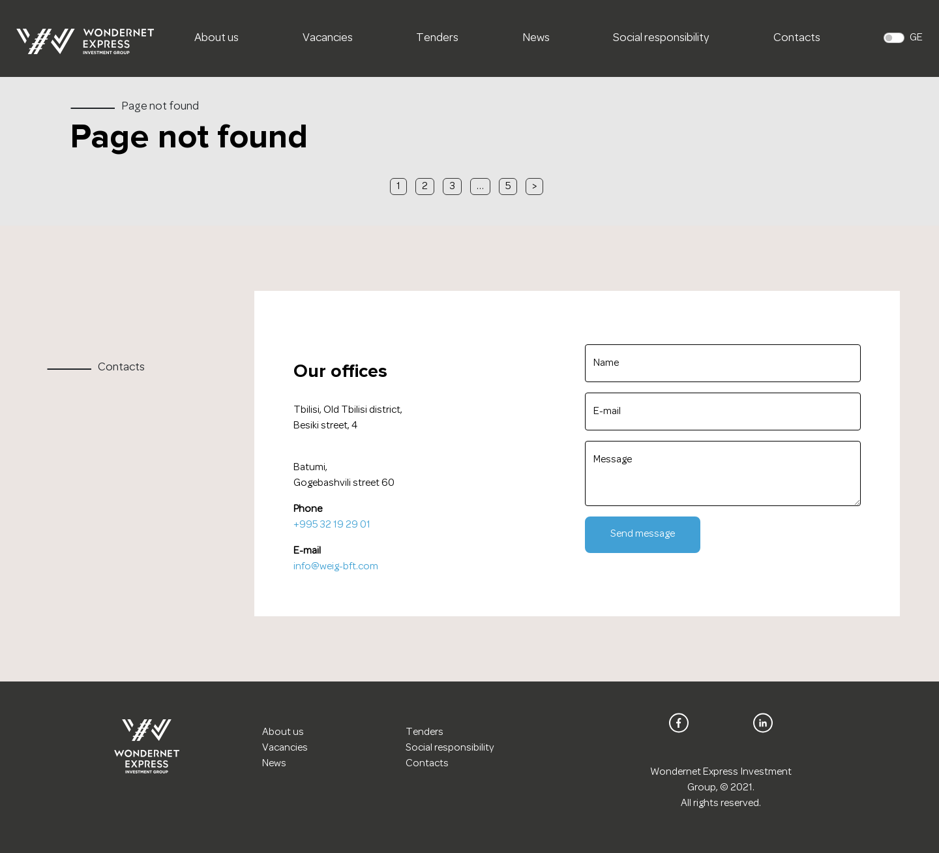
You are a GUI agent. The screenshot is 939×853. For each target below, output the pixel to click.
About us (216, 38)
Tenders (437, 38)
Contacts (796, 38)
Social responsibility (661, 38)
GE (916, 37)
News (536, 38)
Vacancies (328, 38)
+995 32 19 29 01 (331, 525)
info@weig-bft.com (335, 566)
